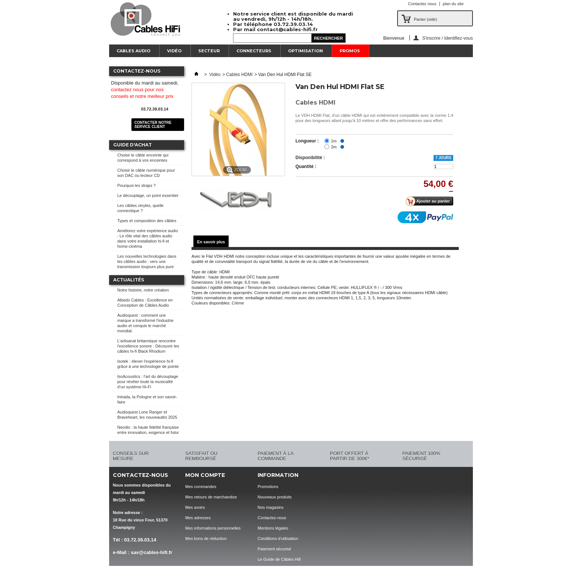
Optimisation (305, 50)
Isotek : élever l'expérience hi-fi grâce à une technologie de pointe (148, 364)
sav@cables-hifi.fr (151, 552)
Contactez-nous (272, 517)
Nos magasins (271, 507)
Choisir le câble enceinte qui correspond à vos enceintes (143, 157)
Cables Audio (133, 50)
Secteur (209, 50)
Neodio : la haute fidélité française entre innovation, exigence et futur (148, 430)
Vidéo (174, 50)
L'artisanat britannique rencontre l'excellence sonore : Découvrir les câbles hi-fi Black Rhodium (148, 346)
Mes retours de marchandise (211, 497)
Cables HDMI (239, 74)
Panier (425, 19)
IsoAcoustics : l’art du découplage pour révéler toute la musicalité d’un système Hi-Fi (147, 381)
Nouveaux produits (275, 497)
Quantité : (305, 166)
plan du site (453, 3)
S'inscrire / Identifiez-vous (447, 38)
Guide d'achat (132, 145)
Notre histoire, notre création (143, 290)
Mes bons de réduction (205, 538)
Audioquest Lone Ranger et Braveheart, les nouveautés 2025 (147, 414)
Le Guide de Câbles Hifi (279, 559)
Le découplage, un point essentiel (147, 195)
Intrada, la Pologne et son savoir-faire (147, 399)
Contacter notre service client (152, 125)
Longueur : (307, 141)
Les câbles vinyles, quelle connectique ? (140, 208)
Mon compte (205, 475)
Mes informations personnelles (213, 528)
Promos (350, 50)
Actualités (128, 280)
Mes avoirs (195, 507)
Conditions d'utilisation (278, 538)
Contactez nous (422, 3)
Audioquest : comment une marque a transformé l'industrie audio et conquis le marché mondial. (145, 323)
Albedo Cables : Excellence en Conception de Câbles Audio (145, 302)
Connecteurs (253, 50)
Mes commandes (200, 486)
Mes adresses (197, 517)
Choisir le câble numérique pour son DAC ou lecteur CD (146, 173)
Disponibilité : (310, 157)
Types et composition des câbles (146, 220)
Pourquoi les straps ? (136, 185)
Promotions (268, 486)
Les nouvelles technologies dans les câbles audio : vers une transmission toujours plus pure (146, 261)
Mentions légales (273, 528)
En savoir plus (211, 242)
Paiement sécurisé (274, 549)
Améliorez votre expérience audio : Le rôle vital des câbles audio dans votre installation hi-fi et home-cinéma (147, 238)
